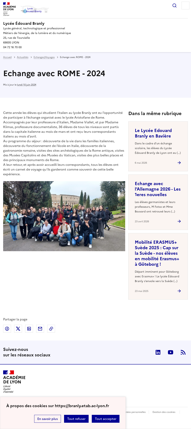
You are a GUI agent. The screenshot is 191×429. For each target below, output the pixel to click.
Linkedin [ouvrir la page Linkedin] (158, 352)
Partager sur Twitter (18, 329)
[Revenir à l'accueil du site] (14, 381)
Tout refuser (76, 418)
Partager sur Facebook (7, 329)
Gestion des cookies (163, 412)
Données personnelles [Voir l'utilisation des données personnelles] (133, 412)
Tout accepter (105, 418)
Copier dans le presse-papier (51, 329)
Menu (185, 5)
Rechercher (174, 5)
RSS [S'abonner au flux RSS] (183, 352)
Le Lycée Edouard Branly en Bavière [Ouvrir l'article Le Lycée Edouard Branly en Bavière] (153, 133)
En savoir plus (47, 418)
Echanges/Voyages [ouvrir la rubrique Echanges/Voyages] (44, 57)
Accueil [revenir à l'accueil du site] (7, 57)
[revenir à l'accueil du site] (95, 23)
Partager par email (40, 329)
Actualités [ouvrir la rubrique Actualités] (22, 57)
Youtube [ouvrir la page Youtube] (170, 352)
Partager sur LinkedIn (29, 329)
